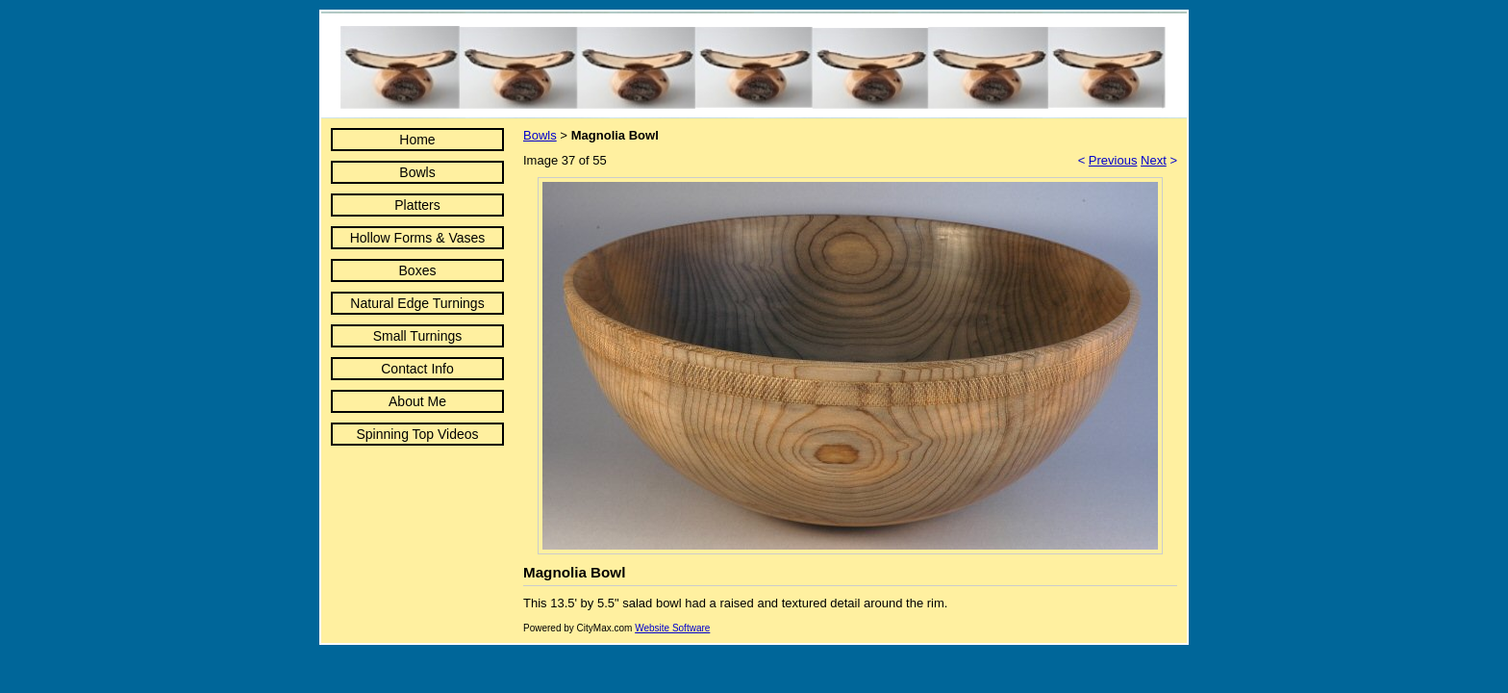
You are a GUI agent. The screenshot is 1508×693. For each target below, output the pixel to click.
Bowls (417, 172)
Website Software (672, 628)
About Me (417, 401)
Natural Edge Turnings (417, 303)
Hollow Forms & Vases (418, 237)
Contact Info (417, 368)
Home (417, 139)
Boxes (418, 270)
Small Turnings (418, 336)
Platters (417, 205)
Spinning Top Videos (417, 434)
